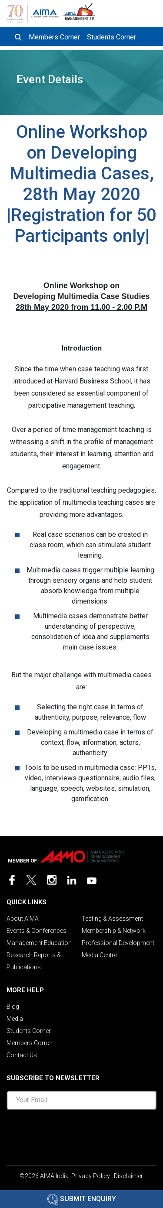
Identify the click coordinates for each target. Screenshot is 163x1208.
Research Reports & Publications (34, 961)
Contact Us (22, 1055)
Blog (13, 1006)
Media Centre (99, 954)
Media (15, 1018)
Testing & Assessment (112, 918)
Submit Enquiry (81, 1199)
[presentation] (82, 1133)
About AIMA (23, 918)
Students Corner (111, 37)
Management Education (39, 942)
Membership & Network (114, 930)
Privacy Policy (90, 1175)
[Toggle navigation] (148, 12)
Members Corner (54, 37)
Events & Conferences (37, 930)
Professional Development (118, 942)
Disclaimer (128, 1175)
